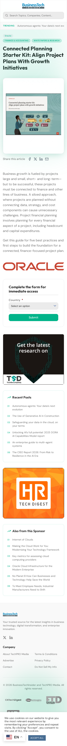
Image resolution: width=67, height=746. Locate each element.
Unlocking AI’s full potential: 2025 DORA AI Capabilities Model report (35, 434)
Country (16, 300)
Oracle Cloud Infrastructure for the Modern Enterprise (32, 567)
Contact (7, 666)
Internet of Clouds (22, 539)
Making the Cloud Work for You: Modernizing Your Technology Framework (35, 547)
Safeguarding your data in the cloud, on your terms (35, 424)
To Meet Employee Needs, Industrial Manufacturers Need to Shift (32, 587)
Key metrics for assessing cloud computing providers (30, 557)
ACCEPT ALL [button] (37, 737)
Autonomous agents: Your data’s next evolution (33, 407)
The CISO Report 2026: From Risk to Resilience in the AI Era (33, 454)
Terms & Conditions (46, 654)
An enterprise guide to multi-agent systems (32, 444)
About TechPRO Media (16, 654)
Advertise (8, 660)
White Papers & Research (47, 40)
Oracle (8, 36)
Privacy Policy (43, 660)
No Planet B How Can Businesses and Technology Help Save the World (33, 577)
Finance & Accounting (16, 40)
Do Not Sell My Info (46, 666)
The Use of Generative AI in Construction (35, 415)
